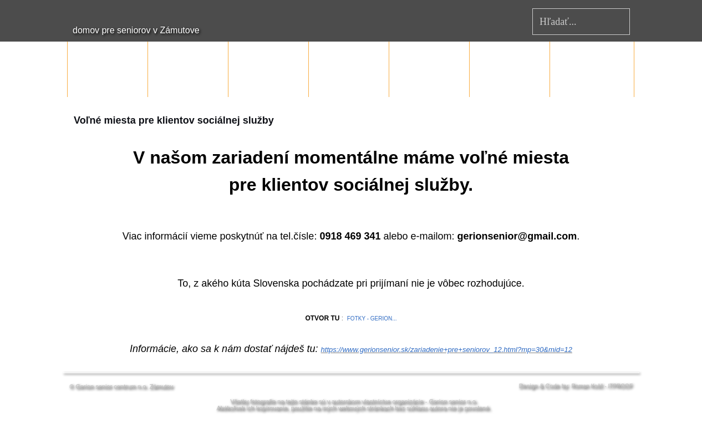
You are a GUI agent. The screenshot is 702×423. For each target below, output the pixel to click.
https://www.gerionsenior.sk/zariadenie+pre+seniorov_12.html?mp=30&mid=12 (446, 349)
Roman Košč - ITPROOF (602, 386)
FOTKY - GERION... (372, 318)
